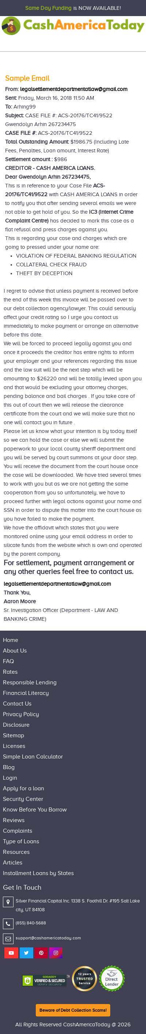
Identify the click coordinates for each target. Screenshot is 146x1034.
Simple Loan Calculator (33, 756)
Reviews (13, 820)
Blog (9, 767)
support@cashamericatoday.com (48, 937)
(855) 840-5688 (31, 922)
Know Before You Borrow (35, 809)
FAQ (8, 661)
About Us (15, 650)
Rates (10, 672)
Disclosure (16, 725)
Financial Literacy (26, 693)
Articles (12, 862)
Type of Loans (21, 841)
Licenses (14, 746)
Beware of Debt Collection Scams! (73, 1010)
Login (10, 778)
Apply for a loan (23, 788)
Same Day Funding (48, 8)
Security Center (23, 799)
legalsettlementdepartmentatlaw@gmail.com (73, 89)
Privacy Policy (21, 714)
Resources (16, 852)
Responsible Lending (30, 682)
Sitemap (13, 735)
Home (10, 640)
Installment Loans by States (38, 873)
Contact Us (17, 703)
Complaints (17, 831)
